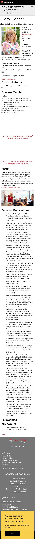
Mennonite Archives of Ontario (14, 510)
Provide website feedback (12, 468)
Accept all (12, 533)
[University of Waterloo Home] (7, 2)
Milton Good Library (9, 507)
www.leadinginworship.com (11, 187)
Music (17, 486)
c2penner (24, 34)
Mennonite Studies (17, 484)
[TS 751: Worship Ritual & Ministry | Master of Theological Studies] (17, 151)
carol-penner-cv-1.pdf (9, 79)
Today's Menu (7, 505)
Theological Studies (17, 492)
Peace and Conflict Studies (17, 489)
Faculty (3, 434)
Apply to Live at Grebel (11, 502)
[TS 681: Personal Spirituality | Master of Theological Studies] (17, 126)
